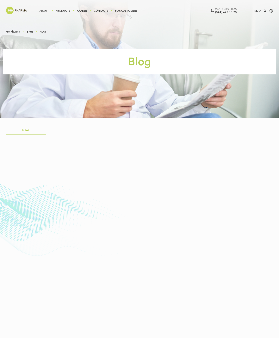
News (43, 31)
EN (256, 11)
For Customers (126, 10)
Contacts (101, 10)
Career (82, 10)
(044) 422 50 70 (226, 12)
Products (63, 10)
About (44, 10)
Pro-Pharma (13, 31)
